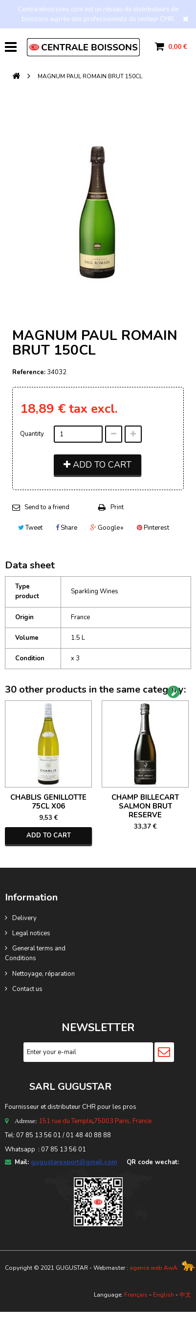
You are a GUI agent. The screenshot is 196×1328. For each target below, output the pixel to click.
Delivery (24, 918)
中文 (185, 1295)
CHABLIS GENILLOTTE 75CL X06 (48, 801)
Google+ (107, 527)
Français (136, 1295)
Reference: (28, 372)
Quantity (32, 433)
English (163, 1295)
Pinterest (153, 527)
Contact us (27, 989)
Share (66, 527)
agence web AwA (153, 1268)
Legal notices (31, 933)
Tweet (30, 527)
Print (117, 507)
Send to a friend (46, 507)
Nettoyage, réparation (43, 973)
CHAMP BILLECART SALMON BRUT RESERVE (145, 806)
